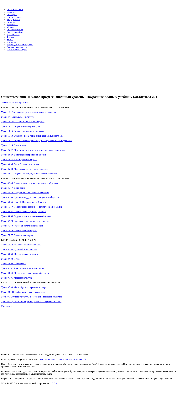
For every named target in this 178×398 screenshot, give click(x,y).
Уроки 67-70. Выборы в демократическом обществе (25, 221)
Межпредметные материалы (20, 44)
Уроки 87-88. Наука (10, 259)
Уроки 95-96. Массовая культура (16, 278)
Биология (11, 12)
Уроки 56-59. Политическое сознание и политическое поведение (31, 207)
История (11, 22)
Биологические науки (17, 49)
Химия (10, 39)
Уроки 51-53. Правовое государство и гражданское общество (30, 197)
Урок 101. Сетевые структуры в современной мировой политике (31, 297)
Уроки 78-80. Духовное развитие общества (21, 244)
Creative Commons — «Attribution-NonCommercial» (62, 359)
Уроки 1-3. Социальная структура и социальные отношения (29, 112)
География (12, 14)
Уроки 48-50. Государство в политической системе (25, 192)
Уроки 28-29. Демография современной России (23, 155)
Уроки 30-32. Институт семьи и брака (19, 159)
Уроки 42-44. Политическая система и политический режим (29, 183)
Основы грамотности (17, 47)
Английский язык (15, 9)
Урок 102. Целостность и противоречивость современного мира (31, 301)
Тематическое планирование (14, 102)
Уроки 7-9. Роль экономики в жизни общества (22, 121)
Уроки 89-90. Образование (13, 263)
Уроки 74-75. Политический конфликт (19, 230)
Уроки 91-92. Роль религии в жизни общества (22, 268)
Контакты (11, 42)
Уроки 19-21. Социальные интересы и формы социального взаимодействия (36, 140)
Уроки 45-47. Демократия (13, 188)
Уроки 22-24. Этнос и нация (14, 145)
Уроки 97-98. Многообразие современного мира (23, 287)
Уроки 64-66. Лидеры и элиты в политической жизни (26, 216)
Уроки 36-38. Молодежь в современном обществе (24, 169)
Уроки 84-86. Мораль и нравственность (19, 254)
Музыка (10, 27)
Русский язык (13, 34)
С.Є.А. (55, 383)
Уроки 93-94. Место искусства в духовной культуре (25, 273)
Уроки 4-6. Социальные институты (17, 117)
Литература (6, 306)
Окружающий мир (15, 32)
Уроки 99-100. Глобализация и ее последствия (23, 292)
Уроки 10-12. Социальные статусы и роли (20, 126)
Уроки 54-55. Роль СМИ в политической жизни (23, 202)
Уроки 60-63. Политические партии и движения (23, 211)
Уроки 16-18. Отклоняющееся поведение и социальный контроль (32, 136)
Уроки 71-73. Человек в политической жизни (22, 226)
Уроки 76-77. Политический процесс (18, 235)
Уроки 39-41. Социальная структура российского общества (29, 173)
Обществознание (15, 29)
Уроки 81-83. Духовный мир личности (19, 249)
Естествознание (14, 17)
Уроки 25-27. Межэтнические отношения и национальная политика (33, 150)
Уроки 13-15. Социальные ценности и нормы (22, 131)
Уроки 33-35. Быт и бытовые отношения (20, 164)
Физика (10, 37)
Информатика (13, 19)
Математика (12, 24)
